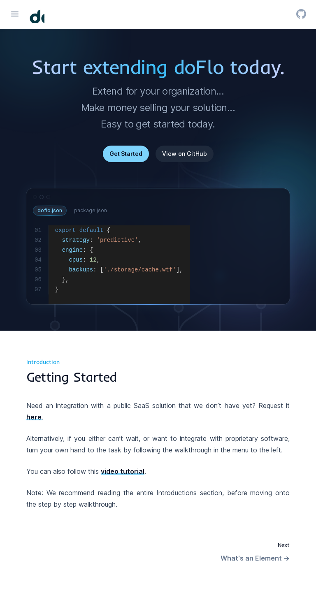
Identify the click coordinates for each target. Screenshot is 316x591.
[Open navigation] (15, 14)
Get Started (125, 153)
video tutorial (122, 471)
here (34, 417)
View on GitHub (184, 153)
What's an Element (255, 558)
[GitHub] (301, 14)
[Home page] (37, 15)
